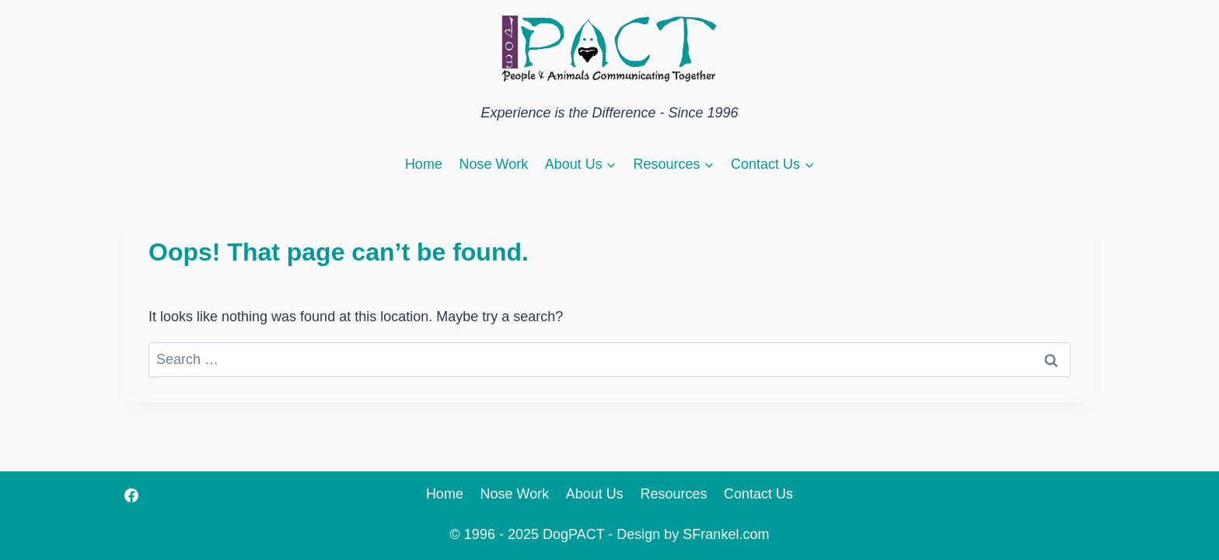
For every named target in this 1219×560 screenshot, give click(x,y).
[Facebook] (131, 495)
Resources (673, 494)
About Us (594, 494)
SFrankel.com (726, 534)
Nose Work (493, 164)
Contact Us (758, 494)
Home (423, 164)
